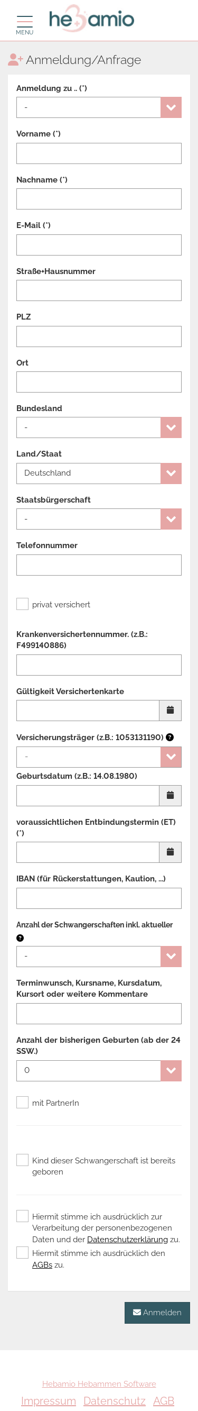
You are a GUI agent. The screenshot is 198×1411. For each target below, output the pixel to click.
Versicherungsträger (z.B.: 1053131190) (95, 737)
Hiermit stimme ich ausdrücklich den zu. (90, 1258)
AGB (163, 1401)
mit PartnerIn (47, 1103)
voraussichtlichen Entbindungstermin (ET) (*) (96, 827)
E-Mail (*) (33, 225)
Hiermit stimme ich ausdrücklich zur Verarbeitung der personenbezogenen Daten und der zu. (98, 1228)
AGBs (42, 1265)
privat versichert (53, 604)
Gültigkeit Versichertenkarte (70, 691)
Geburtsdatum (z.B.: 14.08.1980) (76, 776)
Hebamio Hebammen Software (99, 1384)
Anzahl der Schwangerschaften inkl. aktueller (94, 925)
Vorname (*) (38, 134)
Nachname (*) (42, 180)
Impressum (48, 1401)
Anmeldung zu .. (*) (51, 88)
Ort (22, 363)
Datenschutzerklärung (127, 1239)
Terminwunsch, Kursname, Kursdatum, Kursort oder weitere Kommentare (89, 988)
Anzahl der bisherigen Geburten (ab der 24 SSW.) (98, 1045)
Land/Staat (39, 454)
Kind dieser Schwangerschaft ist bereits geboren (95, 1166)
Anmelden (157, 1312)
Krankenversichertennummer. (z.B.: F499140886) (82, 640)
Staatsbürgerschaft (53, 500)
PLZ (23, 317)
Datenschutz (114, 1401)
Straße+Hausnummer (56, 271)
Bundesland (39, 408)
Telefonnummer (47, 545)
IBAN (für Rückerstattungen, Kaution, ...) (91, 879)
